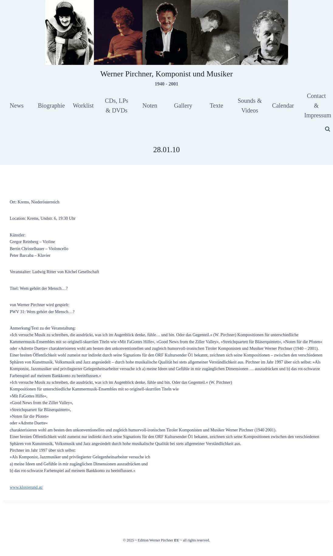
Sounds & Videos (250, 105)
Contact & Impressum (317, 105)
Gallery (183, 105)
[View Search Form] (327, 129)
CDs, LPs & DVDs (116, 105)
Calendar (283, 105)
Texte (216, 105)
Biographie (51, 105)
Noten (149, 105)
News (17, 105)
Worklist (83, 105)
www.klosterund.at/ (26, 487)
